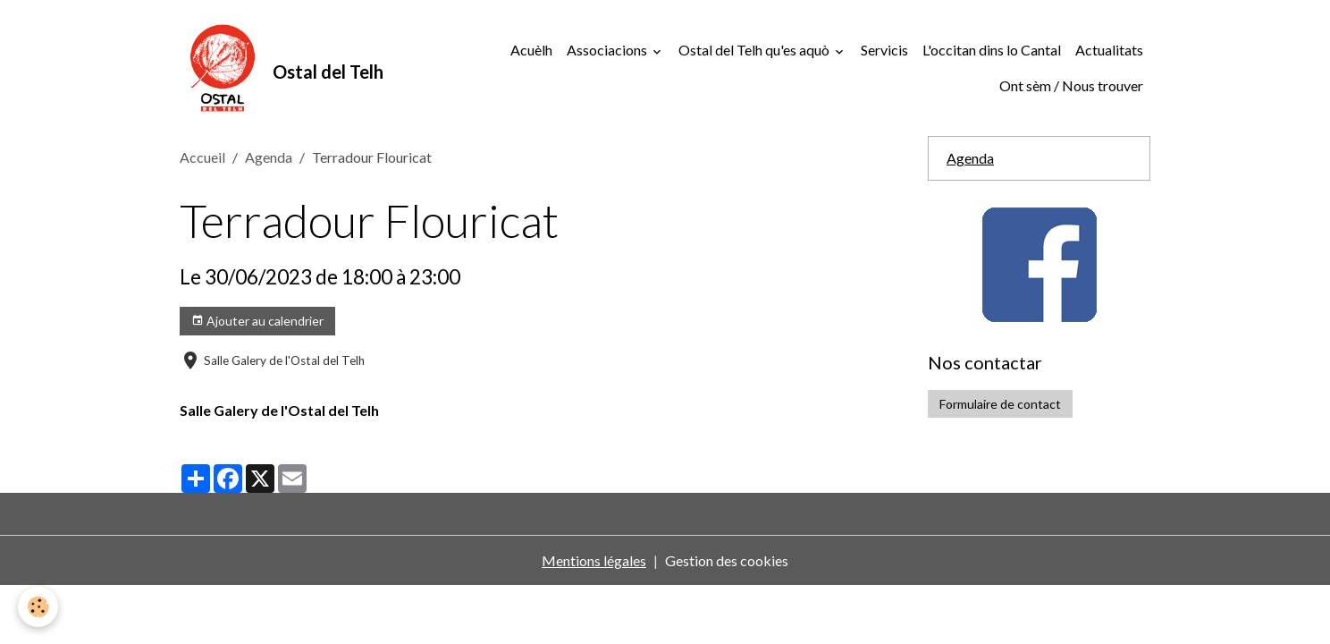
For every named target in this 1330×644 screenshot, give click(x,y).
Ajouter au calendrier (257, 321)
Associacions (608, 49)
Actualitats (1109, 49)
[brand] (276, 68)
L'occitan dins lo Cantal (991, 49)
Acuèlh (531, 49)
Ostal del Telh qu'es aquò (755, 49)
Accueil (202, 156)
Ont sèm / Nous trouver (1071, 85)
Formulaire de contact (1000, 403)
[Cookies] (38, 607)
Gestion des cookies (726, 560)
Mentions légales (594, 560)
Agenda (268, 156)
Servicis (884, 49)
